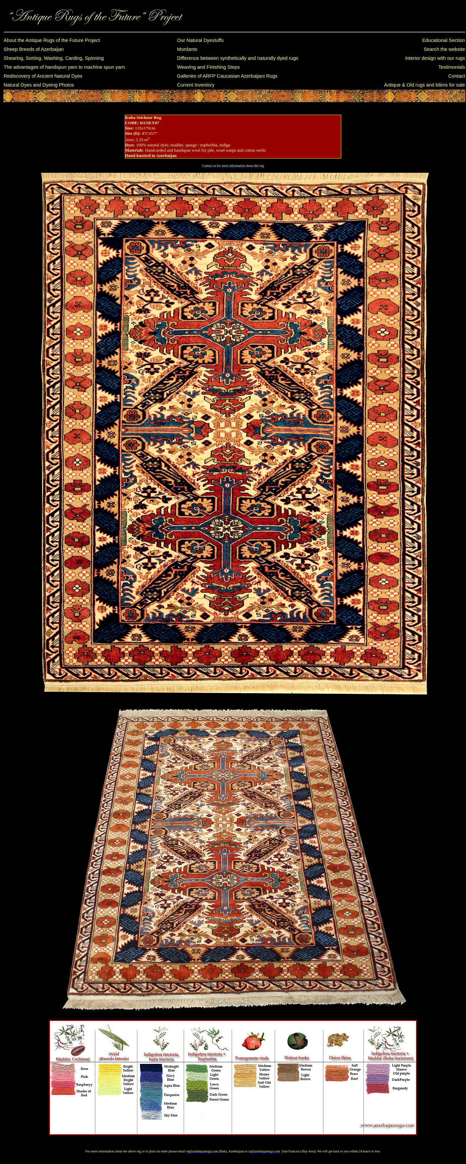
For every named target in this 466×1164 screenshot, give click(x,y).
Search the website (444, 49)
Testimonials (451, 67)
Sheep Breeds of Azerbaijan (34, 49)
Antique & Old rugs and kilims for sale (424, 85)
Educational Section (443, 40)
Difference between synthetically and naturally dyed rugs (237, 58)
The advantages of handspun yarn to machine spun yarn (64, 67)
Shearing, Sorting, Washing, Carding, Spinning (54, 58)
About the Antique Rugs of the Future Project (52, 40)
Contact (456, 76)
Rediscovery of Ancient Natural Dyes (43, 76)
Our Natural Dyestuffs (200, 40)
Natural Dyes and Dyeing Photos (39, 85)
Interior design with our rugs (435, 58)
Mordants (187, 49)
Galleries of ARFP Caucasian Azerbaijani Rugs (227, 76)
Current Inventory (195, 85)
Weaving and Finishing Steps (208, 67)
